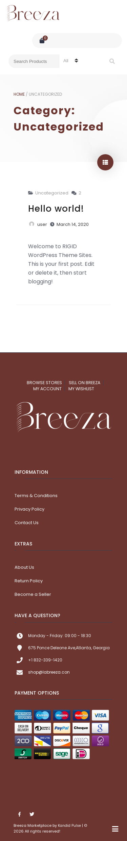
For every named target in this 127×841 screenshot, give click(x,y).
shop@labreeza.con (49, 672)
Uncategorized (51, 193)
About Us (24, 567)
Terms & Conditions (36, 495)
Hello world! (56, 209)
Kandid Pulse (69, 825)
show (105, 162)
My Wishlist (81, 388)
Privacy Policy (29, 509)
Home (19, 94)
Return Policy (29, 581)
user (42, 224)
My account (47, 388)
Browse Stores (44, 382)
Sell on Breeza (84, 382)
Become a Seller (33, 594)
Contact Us (27, 522)
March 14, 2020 (73, 224)
